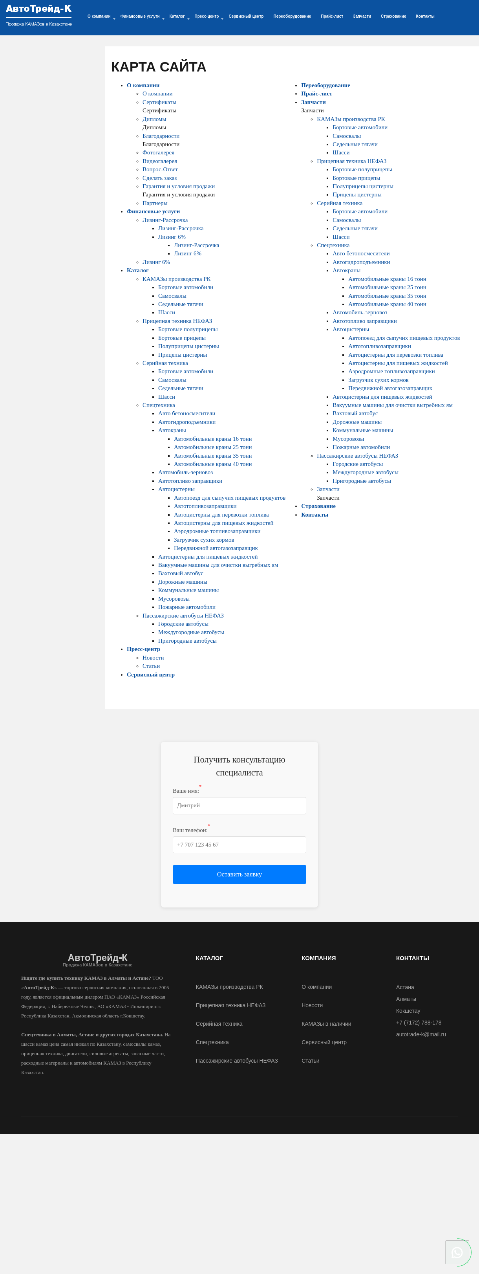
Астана (405, 987)
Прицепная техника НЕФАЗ (177, 321)
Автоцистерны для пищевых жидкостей (223, 523)
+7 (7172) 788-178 (419, 1022)
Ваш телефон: (191, 829)
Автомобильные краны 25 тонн (213, 447)
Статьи (151, 666)
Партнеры (155, 203)
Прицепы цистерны (182, 355)
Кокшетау (408, 1011)
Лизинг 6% (172, 237)
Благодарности (161, 136)
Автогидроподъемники (187, 422)
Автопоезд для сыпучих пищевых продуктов (229, 498)
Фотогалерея (158, 152)
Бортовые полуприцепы (188, 329)
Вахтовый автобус (180, 573)
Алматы (406, 999)
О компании (143, 85)
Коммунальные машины (188, 590)
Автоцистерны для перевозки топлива (221, 514)
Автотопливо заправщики (190, 481)
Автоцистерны (176, 489)
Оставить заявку (239, 874)
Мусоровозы (174, 599)
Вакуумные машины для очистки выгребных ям (218, 565)
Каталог (138, 270)
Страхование (393, 16)
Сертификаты (159, 102)
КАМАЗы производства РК (177, 279)
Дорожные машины (182, 582)
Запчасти (362, 16)
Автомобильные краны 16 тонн (213, 439)
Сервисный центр (246, 16)
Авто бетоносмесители (187, 413)
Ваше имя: (187, 790)
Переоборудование (292, 16)
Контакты (425, 16)
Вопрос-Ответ (160, 169)
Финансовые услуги (153, 211)
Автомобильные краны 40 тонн (213, 464)
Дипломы (154, 119)
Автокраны (172, 430)
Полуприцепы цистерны (188, 346)
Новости (153, 657)
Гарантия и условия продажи (179, 186)
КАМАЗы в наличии (326, 1024)
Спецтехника (159, 405)
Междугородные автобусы (191, 632)
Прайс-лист (332, 16)
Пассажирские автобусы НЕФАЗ (183, 615)
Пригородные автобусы (187, 641)
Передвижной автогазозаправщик (216, 548)
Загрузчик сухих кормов (204, 540)
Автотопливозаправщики (205, 506)
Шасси (166, 312)
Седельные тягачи (180, 304)
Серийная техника (165, 363)
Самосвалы (172, 296)
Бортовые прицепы (182, 338)
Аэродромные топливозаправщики (217, 531)
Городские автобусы (183, 624)
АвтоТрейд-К (97, 960)
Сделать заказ (160, 178)
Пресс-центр (143, 649)
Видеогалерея (160, 161)
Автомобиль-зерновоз (185, 472)
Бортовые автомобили (185, 287)
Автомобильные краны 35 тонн (213, 456)
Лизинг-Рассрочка (165, 220)
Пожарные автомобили (187, 607)
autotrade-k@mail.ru (421, 1034)
